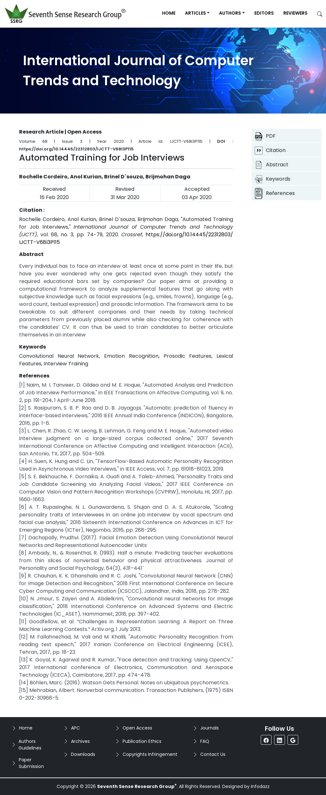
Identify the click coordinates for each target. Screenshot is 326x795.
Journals (209, 728)
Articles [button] (195, 13)
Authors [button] (230, 13)
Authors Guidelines (29, 744)
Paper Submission (31, 763)
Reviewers (295, 13)
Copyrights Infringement (150, 754)
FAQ (204, 741)
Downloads (83, 754)
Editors (264, 13)
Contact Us (212, 754)
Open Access (137, 728)
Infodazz (260, 786)
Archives (80, 741)
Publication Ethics (142, 741)
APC (75, 728)
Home (168, 13)
